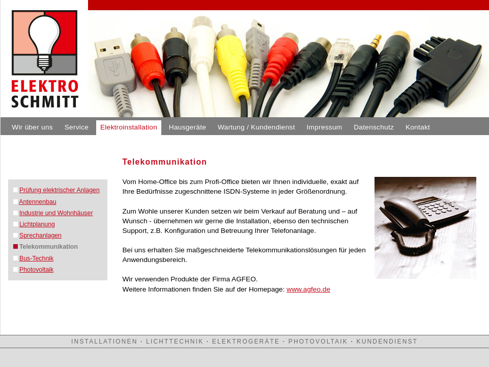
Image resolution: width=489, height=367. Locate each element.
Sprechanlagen (40, 235)
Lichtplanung (37, 224)
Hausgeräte (187, 127)
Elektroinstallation (128, 127)
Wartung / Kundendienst (256, 127)
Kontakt (418, 127)
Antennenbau (37, 201)
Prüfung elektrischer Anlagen (59, 190)
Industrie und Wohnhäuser (56, 213)
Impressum (324, 127)
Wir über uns (32, 127)
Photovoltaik (36, 269)
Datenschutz (374, 127)
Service (77, 127)
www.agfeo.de (308, 289)
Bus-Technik (36, 258)
